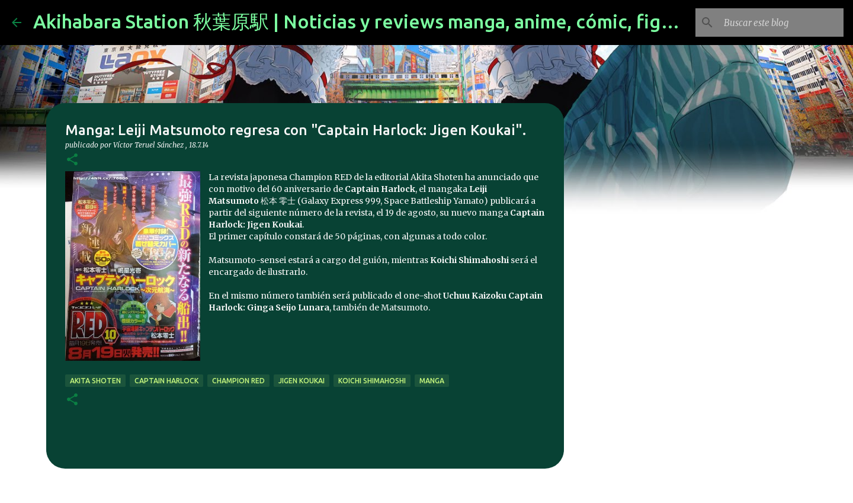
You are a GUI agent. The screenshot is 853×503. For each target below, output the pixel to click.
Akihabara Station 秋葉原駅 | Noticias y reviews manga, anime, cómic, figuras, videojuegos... (432, 21)
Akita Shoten (95, 381)
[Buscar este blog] (781, 22)
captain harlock (166, 381)
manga (431, 381)
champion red (238, 381)
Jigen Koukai (301, 381)
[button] (72, 160)
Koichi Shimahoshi (372, 381)
